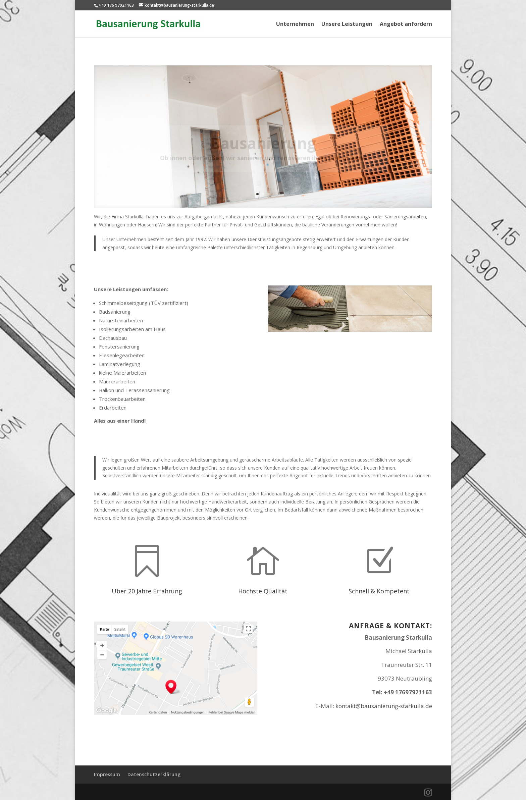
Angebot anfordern (406, 24)
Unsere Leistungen (346, 24)
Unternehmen (295, 24)
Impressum (107, 774)
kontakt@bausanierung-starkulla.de (383, 706)
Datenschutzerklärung (153, 774)
